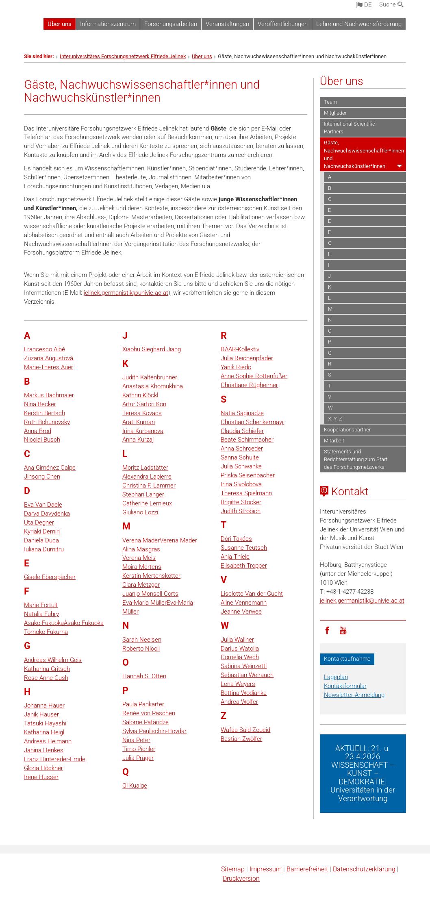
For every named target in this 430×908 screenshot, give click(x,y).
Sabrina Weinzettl (244, 666)
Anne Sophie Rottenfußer (254, 376)
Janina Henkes (43, 750)
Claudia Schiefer (242, 431)
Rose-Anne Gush (46, 678)
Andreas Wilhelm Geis (53, 660)
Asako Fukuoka (44, 623)
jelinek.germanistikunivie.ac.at (126, 292)
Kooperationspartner (347, 430)
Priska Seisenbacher (248, 475)
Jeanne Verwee (241, 611)
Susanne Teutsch (244, 547)
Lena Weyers (238, 684)
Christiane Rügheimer (249, 385)
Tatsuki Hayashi (45, 723)
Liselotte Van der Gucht (252, 593)
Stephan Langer (143, 494)
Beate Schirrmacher (247, 439)
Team (330, 102)
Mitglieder (335, 113)
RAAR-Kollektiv (240, 349)
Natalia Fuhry (41, 614)
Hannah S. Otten (144, 676)
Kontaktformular (345, 686)
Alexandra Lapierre (147, 476)
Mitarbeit (334, 441)
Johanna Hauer (44, 705)
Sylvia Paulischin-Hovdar (154, 731)
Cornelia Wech (240, 657)
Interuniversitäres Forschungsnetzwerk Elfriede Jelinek (123, 56)
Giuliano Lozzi (140, 512)
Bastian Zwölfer (241, 739)
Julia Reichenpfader (247, 358)
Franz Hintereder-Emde (54, 759)
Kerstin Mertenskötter (151, 575)
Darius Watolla (240, 648)
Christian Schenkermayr (252, 422)
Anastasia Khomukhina (152, 386)
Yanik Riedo (236, 367)
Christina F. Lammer (149, 485)
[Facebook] (327, 630)
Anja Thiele (235, 556)
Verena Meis (139, 558)
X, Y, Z (335, 419)
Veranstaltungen (227, 24)
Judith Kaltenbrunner (149, 377)
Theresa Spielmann (246, 493)
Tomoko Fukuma (46, 632)
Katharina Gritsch (47, 669)
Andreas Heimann (48, 741)
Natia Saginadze (242, 413)
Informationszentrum (108, 24)
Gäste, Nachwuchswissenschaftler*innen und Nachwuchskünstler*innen (364, 154)
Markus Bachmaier (49, 395)
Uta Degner (39, 522)
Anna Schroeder (242, 448)
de (364, 5)
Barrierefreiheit (307, 869)
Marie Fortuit (41, 605)
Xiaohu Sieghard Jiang (151, 349)
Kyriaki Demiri (42, 531)
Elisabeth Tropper (244, 565)
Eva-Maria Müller (144, 602)
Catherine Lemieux (147, 503)
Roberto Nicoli (141, 648)
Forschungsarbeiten (170, 24)
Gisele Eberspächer (50, 577)
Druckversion (241, 878)
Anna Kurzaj (138, 439)
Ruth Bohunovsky (47, 422)
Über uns (60, 24)
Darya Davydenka (47, 513)
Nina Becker (40, 404)
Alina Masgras (141, 549)
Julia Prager (138, 758)
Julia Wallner (237, 639)
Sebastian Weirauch (247, 675)
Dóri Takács (236, 538)
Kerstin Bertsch (44, 413)
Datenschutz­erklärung (364, 869)
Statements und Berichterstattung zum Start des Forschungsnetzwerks (355, 459)
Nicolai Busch (42, 439)
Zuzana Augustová (48, 358)
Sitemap (233, 869)
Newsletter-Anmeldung (354, 695)
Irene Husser (41, 777)
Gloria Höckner (43, 768)
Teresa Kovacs (142, 413)
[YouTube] (343, 630)
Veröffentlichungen (283, 24)
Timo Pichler (138, 749)
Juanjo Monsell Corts (150, 593)
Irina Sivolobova (241, 484)
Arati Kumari (138, 422)
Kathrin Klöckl (140, 395)
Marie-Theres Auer (48, 367)
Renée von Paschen (148, 713)
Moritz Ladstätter (145, 467)
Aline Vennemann (244, 602)
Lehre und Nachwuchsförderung (359, 24)
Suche (391, 4)
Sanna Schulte (240, 457)
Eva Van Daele (43, 504)
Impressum (266, 869)
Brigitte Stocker (241, 502)
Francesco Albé (44, 349)
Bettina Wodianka (244, 693)
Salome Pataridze (145, 722)
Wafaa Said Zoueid (245, 730)
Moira (129, 566)
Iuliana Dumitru (44, 549)
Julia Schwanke (241, 466)
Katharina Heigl (44, 732)
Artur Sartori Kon (144, 404)
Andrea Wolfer (239, 701)
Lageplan (336, 677)
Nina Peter (136, 740)
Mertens (149, 566)
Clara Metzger (141, 584)
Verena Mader (141, 540)
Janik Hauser (41, 714)
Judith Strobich (241, 511)
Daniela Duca (41, 540)
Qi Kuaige (134, 785)
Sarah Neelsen (141, 639)
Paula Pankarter (143, 704)
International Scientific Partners (349, 128)
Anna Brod (37, 431)
